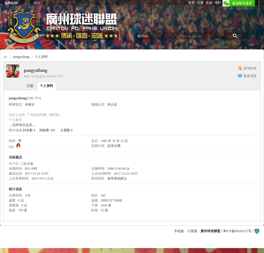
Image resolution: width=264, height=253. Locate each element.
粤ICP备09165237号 (237, 231)
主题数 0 (66, 130)
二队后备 (27, 164)
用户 (140, 36)
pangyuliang (21, 57)
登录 (191, 3)
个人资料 (46, 86)
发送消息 (250, 76)
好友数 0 (29, 130)
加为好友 (250, 68)
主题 (30, 86)
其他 (209, 3)
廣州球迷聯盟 (5, 57)
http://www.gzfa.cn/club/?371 (43, 76)
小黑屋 (192, 231)
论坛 (37, 3)
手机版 (179, 231)
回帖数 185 (47, 130)
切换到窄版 (217, 2)
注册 (200, 3)
